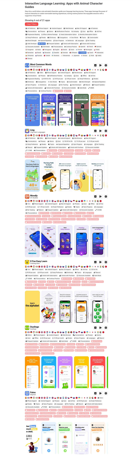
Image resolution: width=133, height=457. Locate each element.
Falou (33, 392)
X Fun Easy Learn (38, 261)
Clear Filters (32, 24)
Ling (32, 130)
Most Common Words (41, 64)
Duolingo (34, 327)
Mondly (34, 195)
